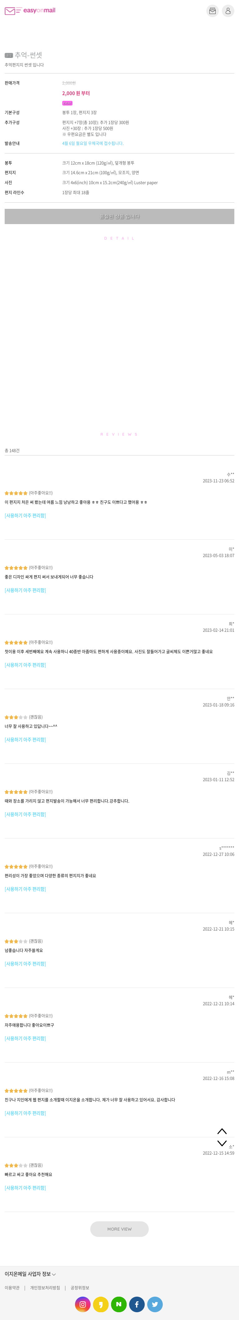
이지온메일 (30, 11)
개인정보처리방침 (45, 1287)
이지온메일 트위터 (155, 1304)
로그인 (228, 11)
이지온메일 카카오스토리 (101, 1304)
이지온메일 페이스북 (137, 1304)
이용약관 (12, 1287)
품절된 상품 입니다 (119, 216)
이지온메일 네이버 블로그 (119, 1304)
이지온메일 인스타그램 (83, 1304)
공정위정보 (80, 1287)
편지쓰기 (212, 11)
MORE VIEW (119, 1229)
